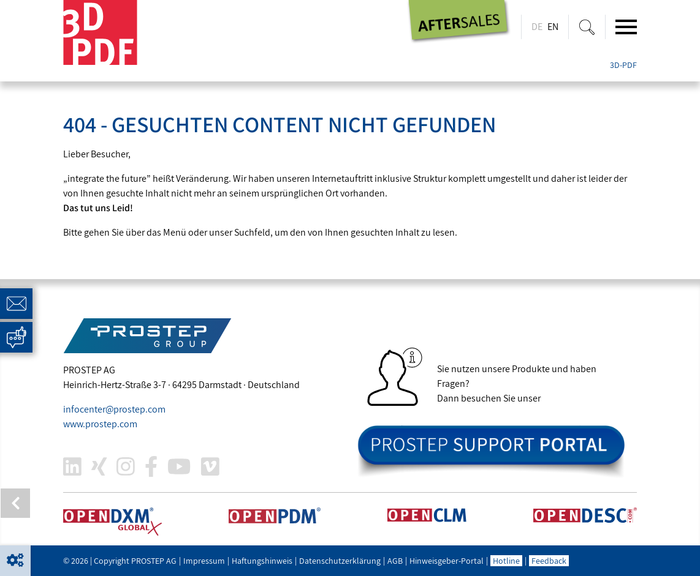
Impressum (204, 560)
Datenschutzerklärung (340, 560)
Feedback (548, 560)
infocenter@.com (114, 409)
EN (552, 26)
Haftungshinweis (262, 560)
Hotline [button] (506, 560)
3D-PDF (623, 64)
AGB (395, 560)
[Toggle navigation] (626, 27)
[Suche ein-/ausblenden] (587, 27)
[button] (15, 560)
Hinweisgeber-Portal (446, 560)
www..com (100, 423)
